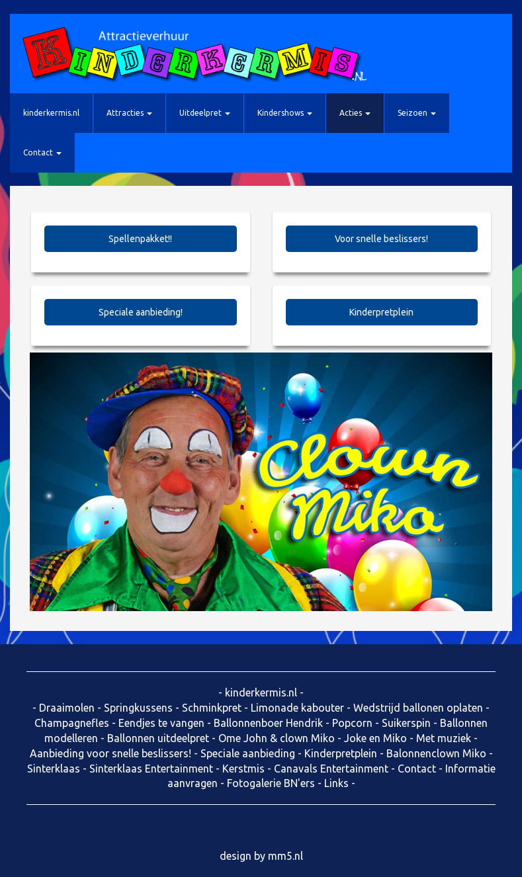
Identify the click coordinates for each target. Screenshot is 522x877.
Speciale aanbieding (247, 753)
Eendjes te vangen (161, 723)
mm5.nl (285, 856)
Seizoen (417, 112)
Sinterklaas (53, 768)
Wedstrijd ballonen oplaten (418, 708)
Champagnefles (71, 723)
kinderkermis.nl (51, 112)
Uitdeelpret (204, 112)
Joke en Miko (375, 738)
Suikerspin (406, 723)
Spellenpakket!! (140, 238)
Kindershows (284, 112)
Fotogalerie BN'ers (271, 783)
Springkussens (138, 708)
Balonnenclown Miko (436, 753)
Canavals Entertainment (331, 768)
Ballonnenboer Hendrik (268, 723)
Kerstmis (243, 768)
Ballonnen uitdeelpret (158, 738)
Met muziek (443, 738)
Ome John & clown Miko (276, 738)
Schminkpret (211, 708)
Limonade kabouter (297, 708)
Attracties (129, 112)
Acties (354, 112)
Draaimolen (67, 708)
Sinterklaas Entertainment (151, 768)
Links (336, 783)
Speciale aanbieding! (141, 312)
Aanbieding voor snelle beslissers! (110, 753)
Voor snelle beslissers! (381, 238)
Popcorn (352, 723)
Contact (42, 152)
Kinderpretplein (381, 312)
